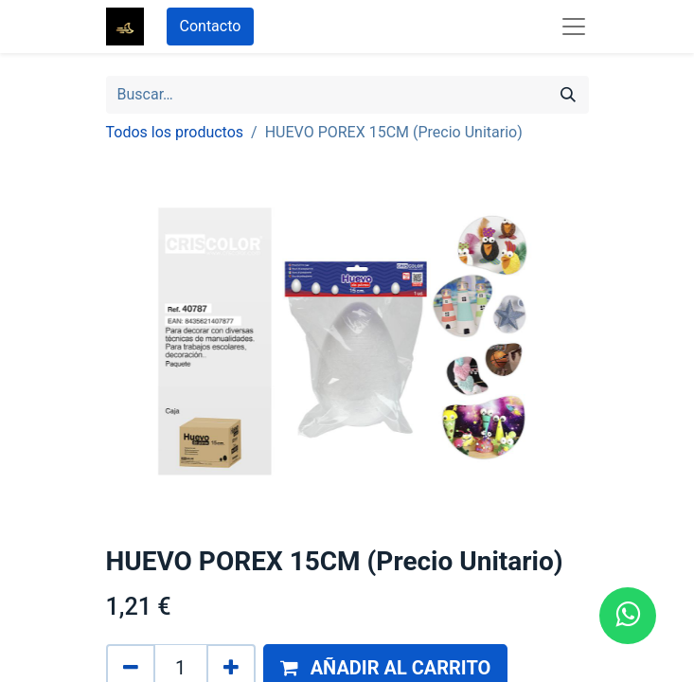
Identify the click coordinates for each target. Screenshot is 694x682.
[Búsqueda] (568, 95)
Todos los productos (175, 132)
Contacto (210, 26)
